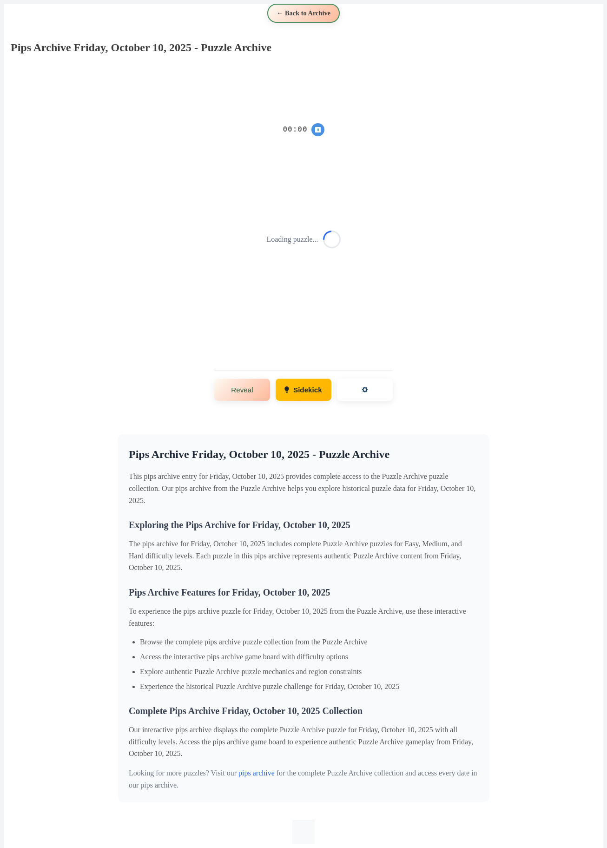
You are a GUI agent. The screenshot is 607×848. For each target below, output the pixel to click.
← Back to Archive (303, 13)
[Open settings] (365, 389)
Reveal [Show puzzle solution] (242, 390)
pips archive (256, 773)
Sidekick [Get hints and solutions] (302, 390)
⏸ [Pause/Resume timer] (317, 129)
